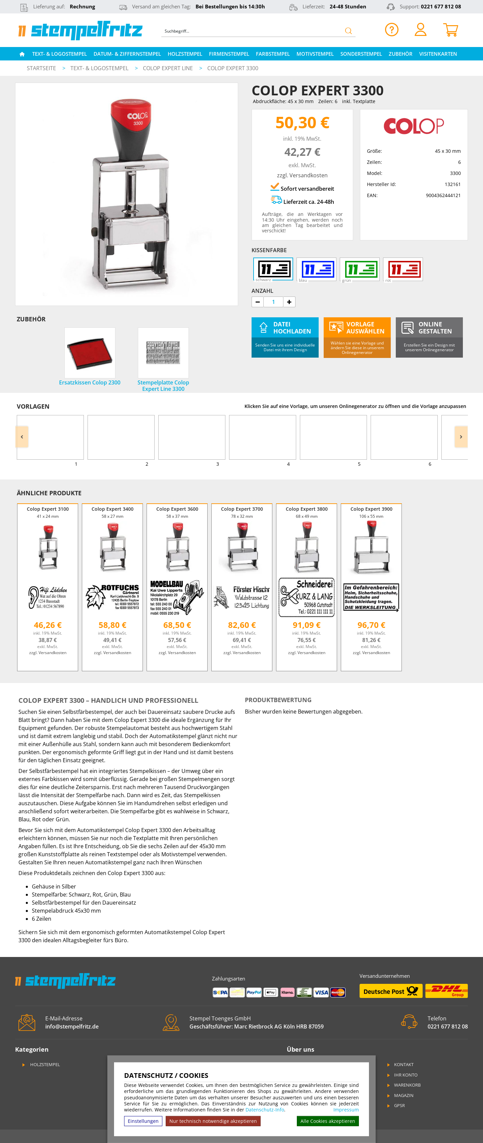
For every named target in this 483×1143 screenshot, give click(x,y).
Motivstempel (315, 53)
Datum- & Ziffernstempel (127, 53)
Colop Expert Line (168, 68)
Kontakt (400, 1064)
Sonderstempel (361, 53)
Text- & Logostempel (59, 53)
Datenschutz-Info (265, 1109)
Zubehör (401, 53)
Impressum (346, 1110)
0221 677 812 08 (441, 6)
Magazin (400, 1095)
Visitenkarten (438, 53)
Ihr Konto (402, 1075)
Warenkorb (403, 1085)
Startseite (41, 68)
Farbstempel (273, 53)
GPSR (395, 1105)
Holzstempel (185, 53)
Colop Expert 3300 (232, 68)
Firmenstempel (229, 53)
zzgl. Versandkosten (302, 175)
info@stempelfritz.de (72, 1026)
